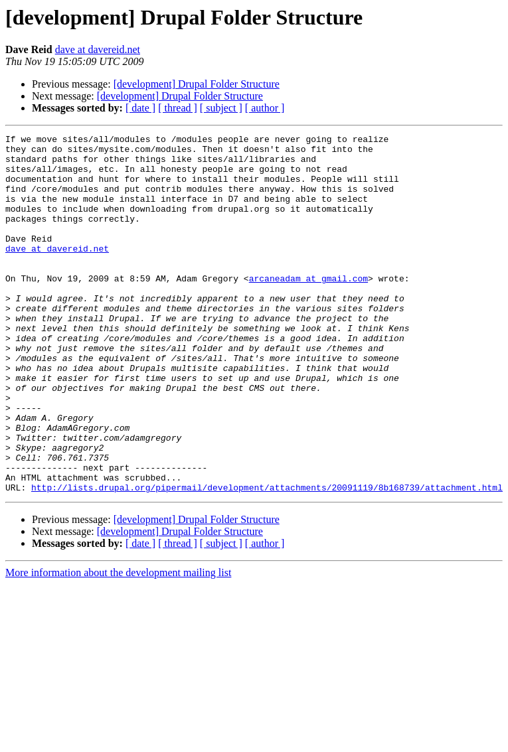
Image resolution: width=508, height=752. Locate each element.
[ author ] (265, 107)
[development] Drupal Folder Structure (197, 84)
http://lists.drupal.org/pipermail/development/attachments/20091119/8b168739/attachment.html (267, 559)
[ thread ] (177, 107)
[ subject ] (221, 107)
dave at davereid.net (97, 49)
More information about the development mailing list (118, 644)
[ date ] (140, 107)
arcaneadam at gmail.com (308, 308)
